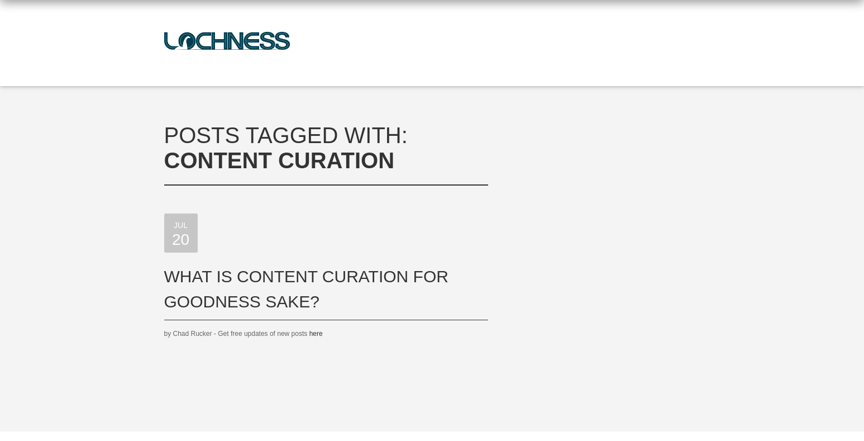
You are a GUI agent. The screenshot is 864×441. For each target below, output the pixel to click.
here (316, 334)
